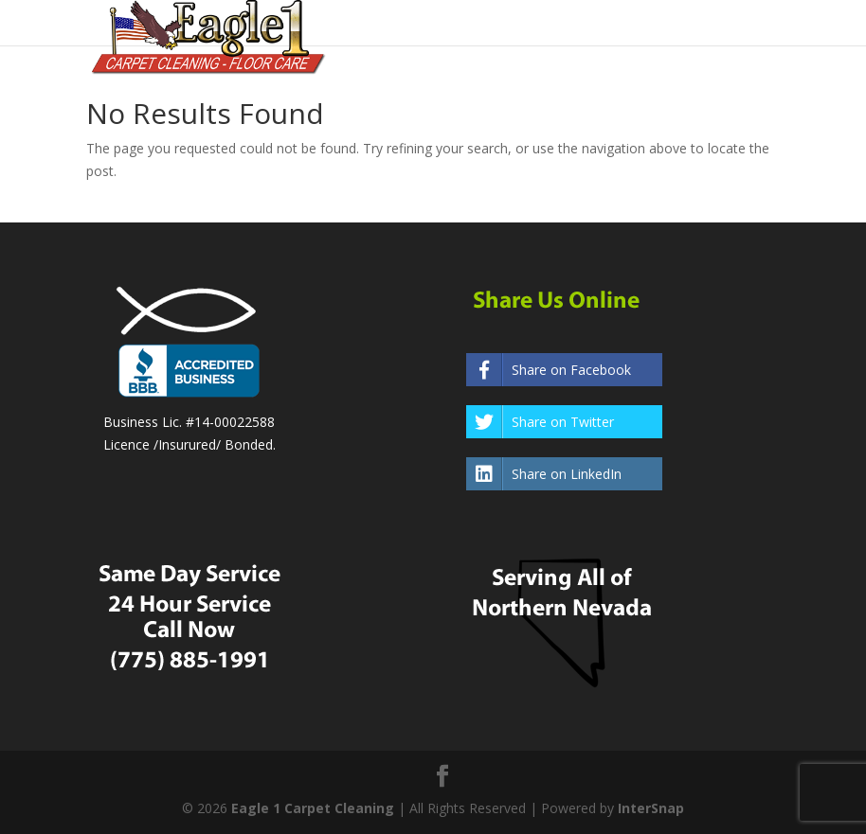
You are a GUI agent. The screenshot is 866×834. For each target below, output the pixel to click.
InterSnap (651, 808)
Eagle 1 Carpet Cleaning (312, 808)
